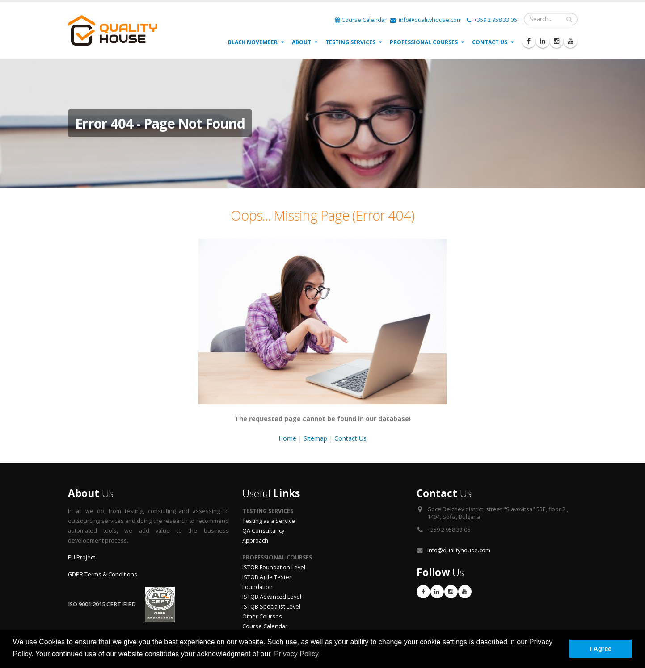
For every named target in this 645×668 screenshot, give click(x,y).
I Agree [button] (600, 648)
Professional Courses (424, 42)
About (301, 42)
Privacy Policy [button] (296, 654)
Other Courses (262, 616)
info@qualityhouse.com (426, 20)
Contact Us (489, 42)
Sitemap (315, 438)
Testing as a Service (268, 521)
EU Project (81, 557)
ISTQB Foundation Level (273, 567)
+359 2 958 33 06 (492, 20)
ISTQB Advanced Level (271, 597)
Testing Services (350, 42)
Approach (255, 540)
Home (287, 438)
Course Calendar (361, 20)
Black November (253, 42)
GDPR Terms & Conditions (102, 574)
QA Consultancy (263, 530)
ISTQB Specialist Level (271, 606)
